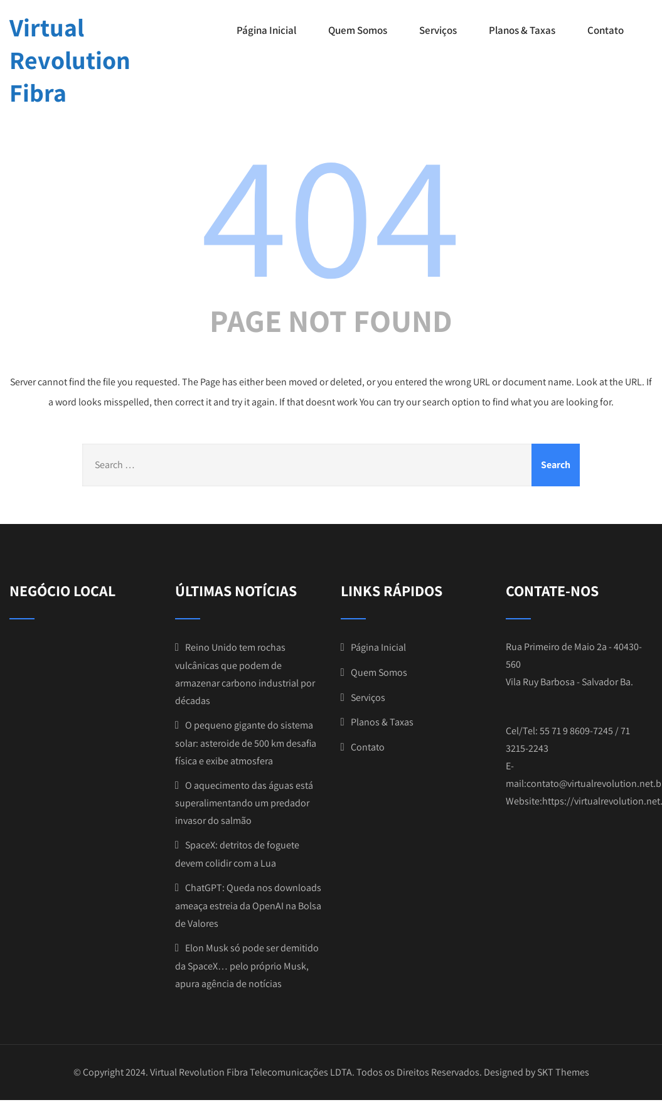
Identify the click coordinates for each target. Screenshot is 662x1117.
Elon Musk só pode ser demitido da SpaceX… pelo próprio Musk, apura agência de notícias (247, 965)
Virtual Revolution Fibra (70, 60)
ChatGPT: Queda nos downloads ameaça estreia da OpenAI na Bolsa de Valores (248, 905)
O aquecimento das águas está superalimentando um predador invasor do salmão (244, 803)
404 (331, 212)
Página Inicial (266, 30)
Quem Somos (357, 30)
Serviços (438, 30)
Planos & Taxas (522, 30)
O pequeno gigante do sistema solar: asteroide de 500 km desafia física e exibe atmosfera (245, 743)
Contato (605, 30)
